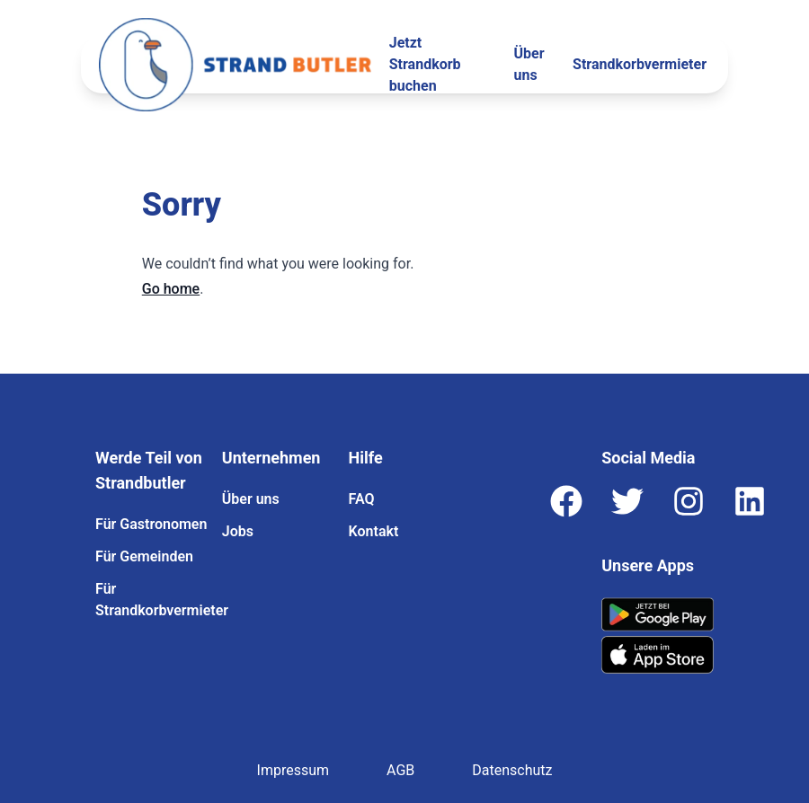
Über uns (529, 64)
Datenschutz (512, 770)
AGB (400, 770)
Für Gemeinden (144, 556)
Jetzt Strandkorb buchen (425, 64)
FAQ (362, 498)
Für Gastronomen (151, 524)
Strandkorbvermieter (640, 64)
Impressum (293, 770)
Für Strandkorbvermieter (151, 599)
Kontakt (374, 531)
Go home (171, 288)
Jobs (237, 531)
